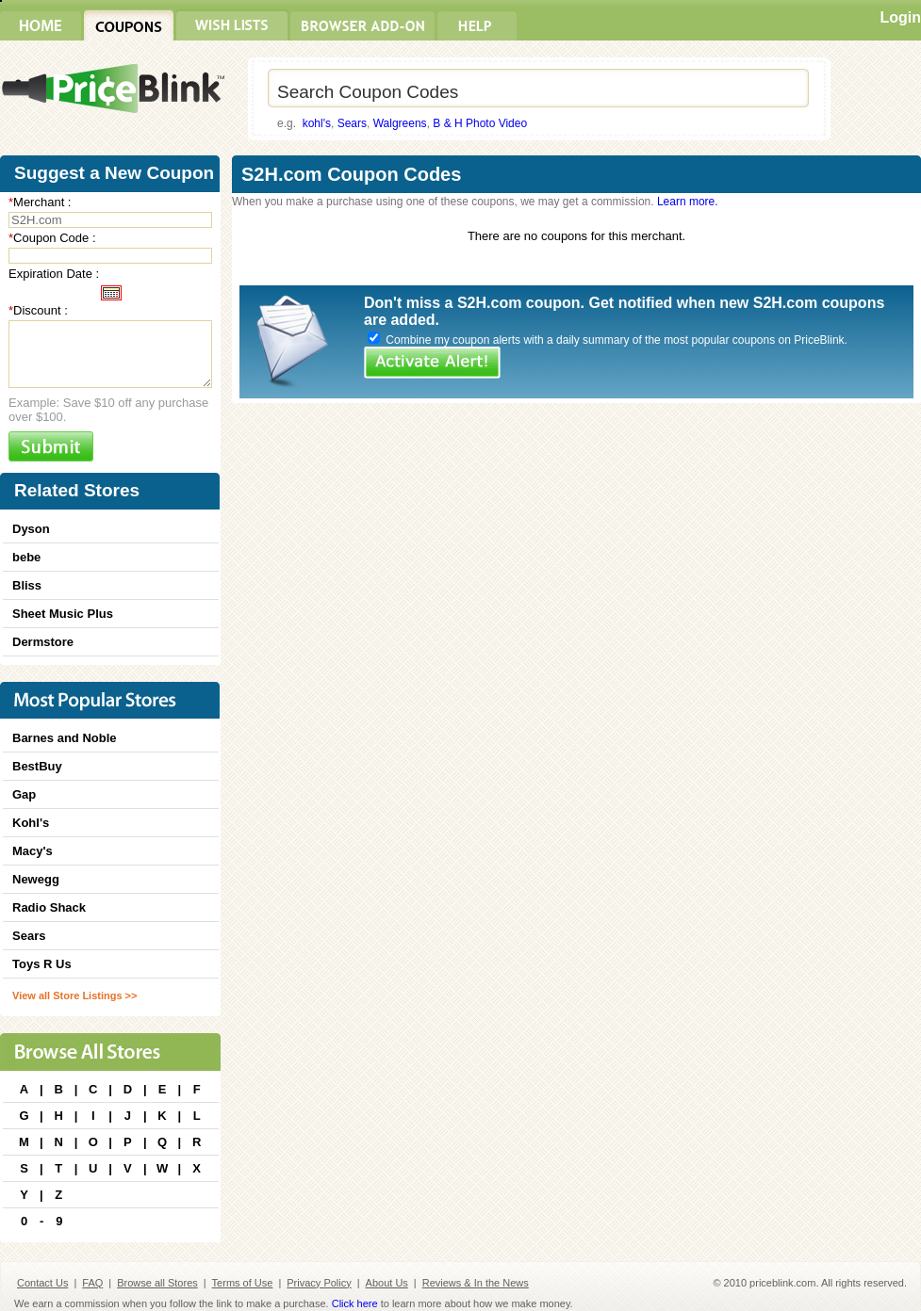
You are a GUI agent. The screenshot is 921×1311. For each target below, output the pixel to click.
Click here (355, 1303)
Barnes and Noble (64, 738)
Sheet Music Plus (62, 614)
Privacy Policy (319, 1282)
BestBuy (37, 766)
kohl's (317, 123)
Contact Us (42, 1282)
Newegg (35, 879)
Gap (24, 794)
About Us (387, 1282)
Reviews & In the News (475, 1282)
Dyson (31, 529)
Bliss (26, 585)
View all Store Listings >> (74, 995)
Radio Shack (49, 907)
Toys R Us (42, 964)
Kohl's (30, 823)
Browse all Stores (157, 1282)
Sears (352, 123)
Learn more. (687, 201)
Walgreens (400, 123)
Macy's (32, 851)
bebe (26, 557)
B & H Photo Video (480, 123)
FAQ (92, 1282)
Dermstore (43, 642)
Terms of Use (242, 1282)
